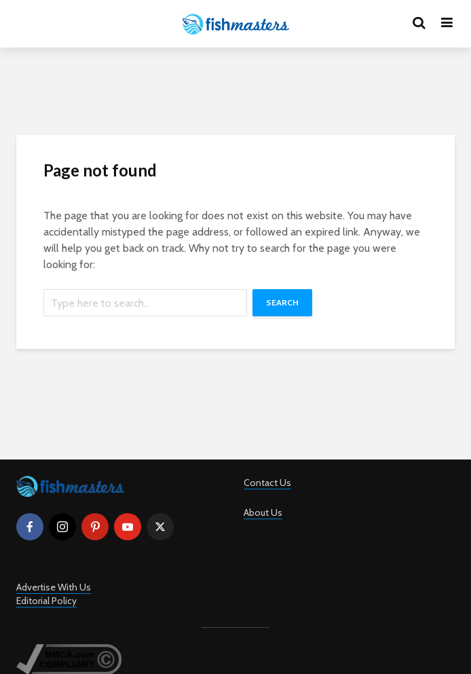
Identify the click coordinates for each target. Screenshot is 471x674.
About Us (263, 512)
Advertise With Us (53, 587)
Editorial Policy (46, 601)
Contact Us (267, 482)
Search (282, 302)
